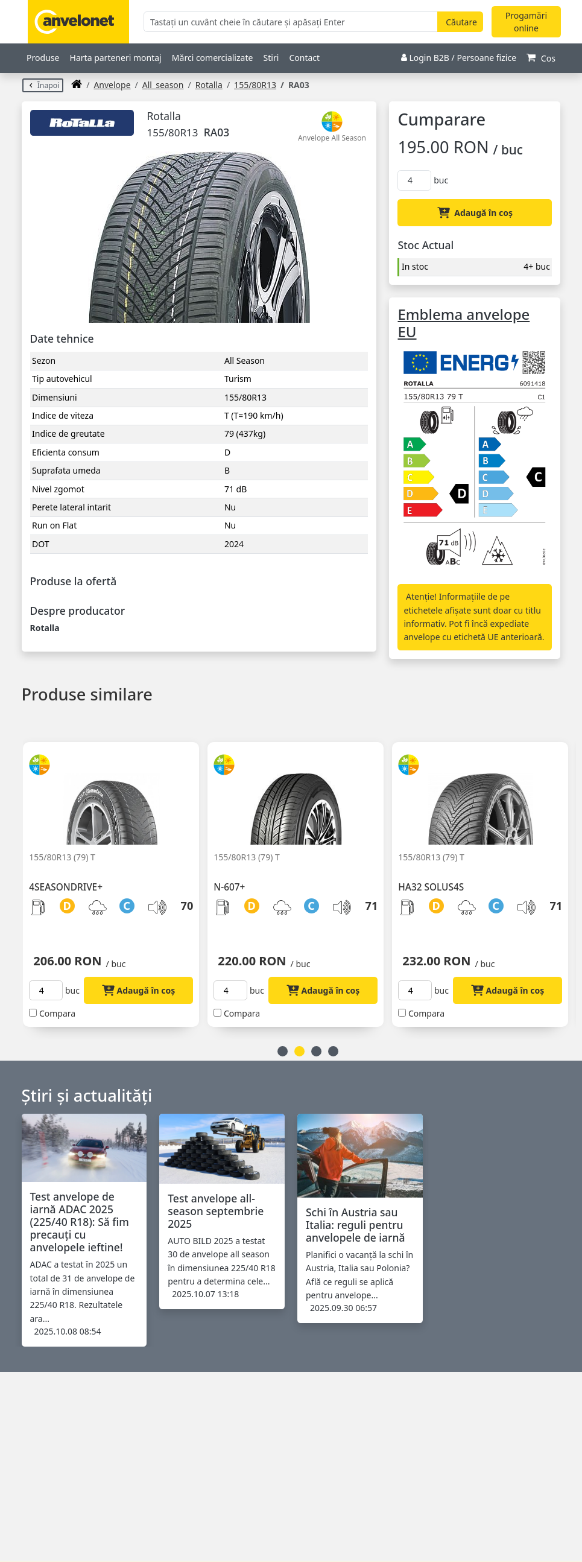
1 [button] (282, 1051)
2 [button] (299, 1051)
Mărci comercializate (212, 58)
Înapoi (43, 85)
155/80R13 (255, 84)
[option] (115, 877)
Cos (541, 58)
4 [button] (333, 1051)
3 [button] (316, 1051)
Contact (304, 58)
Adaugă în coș (475, 212)
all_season (163, 84)
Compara (57, 1013)
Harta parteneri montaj (116, 58)
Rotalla (209, 84)
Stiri (271, 58)
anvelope (111, 84)
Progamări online (526, 22)
